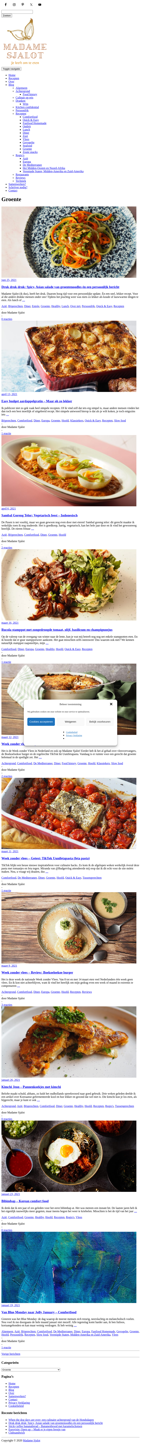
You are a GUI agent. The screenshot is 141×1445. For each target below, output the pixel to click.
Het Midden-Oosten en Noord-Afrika (44, 168)
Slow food (120, 420)
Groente (27, 148)
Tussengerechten (92, 877)
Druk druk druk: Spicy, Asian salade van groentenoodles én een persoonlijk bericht (60, 287)
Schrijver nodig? (18, 187)
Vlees (26, 139)
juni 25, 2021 (9, 279)
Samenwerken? (17, 184)
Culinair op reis (24, 97)
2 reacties (6, 547)
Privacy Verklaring (74, 735)
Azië (25, 158)
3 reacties (6, 1004)
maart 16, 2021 (9, 622)
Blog (11, 84)
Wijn (25, 103)
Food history (30, 94)
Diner (26, 132)
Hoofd (65, 420)
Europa (27, 161)
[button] (111, 704)
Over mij (75, 306)
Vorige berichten (10, 1353)
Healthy (55, 306)
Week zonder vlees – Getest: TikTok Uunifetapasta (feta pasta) (45, 858)
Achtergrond (23, 91)
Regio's (109, 1106)
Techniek (21, 180)
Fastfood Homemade (35, 123)
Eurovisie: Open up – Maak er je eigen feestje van (37, 1429)
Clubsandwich (17, 1432)
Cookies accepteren (41, 721)
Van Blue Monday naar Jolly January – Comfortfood (38, 1312)
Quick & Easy (31, 120)
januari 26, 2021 (10, 1079)
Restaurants (22, 174)
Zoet (25, 136)
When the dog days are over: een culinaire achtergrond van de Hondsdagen (51, 1419)
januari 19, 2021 (10, 1305)
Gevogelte (28, 142)
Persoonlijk (22, 110)
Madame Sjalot (31, 1440)
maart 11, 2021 (9, 851)
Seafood (27, 145)
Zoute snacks (30, 152)
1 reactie (6, 433)
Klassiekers (76, 420)
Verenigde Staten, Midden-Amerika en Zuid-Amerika (53, 171)
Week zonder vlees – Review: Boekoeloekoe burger (37, 972)
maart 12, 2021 (9, 737)
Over (11, 81)
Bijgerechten (15, 306)
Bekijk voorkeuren (99, 721)
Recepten (14, 78)
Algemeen (21, 87)
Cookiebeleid (71, 732)
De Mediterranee (32, 164)
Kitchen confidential (27, 107)
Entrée (35, 306)
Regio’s (20, 155)
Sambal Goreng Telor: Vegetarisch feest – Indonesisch (39, 515)
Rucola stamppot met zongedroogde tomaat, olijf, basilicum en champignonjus (56, 630)
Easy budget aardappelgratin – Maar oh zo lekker (36, 401)
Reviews (20, 177)
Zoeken (7, 15)
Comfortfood (30, 116)
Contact (13, 190)
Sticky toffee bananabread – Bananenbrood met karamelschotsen (45, 1426)
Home (12, 75)
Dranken (20, 100)
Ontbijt (27, 126)
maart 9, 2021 (9, 965)
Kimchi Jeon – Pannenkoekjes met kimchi (31, 1087)
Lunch (26, 129)
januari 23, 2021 (10, 1194)
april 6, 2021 (8, 508)
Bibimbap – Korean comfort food (25, 1201)
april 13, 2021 (9, 394)
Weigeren (70, 721)
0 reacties (6, 318)
